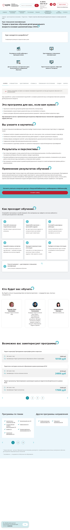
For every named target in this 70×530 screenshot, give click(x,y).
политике (9, 525)
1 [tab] (27, 398)
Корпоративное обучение (22, 12)
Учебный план (13, 83)
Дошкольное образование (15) (10, 433)
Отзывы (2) (34, 83)
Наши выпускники (58, 12)
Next (67, 398)
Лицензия (38, 12)
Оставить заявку (35, 192)
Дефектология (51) (24, 424)
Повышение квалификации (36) (58, 421)
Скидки (59, 83)
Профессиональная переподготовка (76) (45, 421)
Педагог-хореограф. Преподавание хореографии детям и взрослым (23, 351)
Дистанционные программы (12, 12)
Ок (25, 524)
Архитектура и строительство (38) (10, 421)
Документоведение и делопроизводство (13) (25, 430)
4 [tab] (42, 398)
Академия (5, 12)
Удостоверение (24, 83)
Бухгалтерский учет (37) (25, 421)
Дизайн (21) (9, 429)
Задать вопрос (62, 4)
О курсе (5, 83)
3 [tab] (37, 398)
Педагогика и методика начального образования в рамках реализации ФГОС (25, 366)
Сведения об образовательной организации (48, 12)
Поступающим (31, 12)
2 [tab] (32, 398)
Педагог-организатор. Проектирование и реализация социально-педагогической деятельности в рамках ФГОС (33, 381)
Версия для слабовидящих (62, 7)
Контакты (65, 12)
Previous (2, 398)
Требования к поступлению (47, 83)
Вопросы (66, 83)
